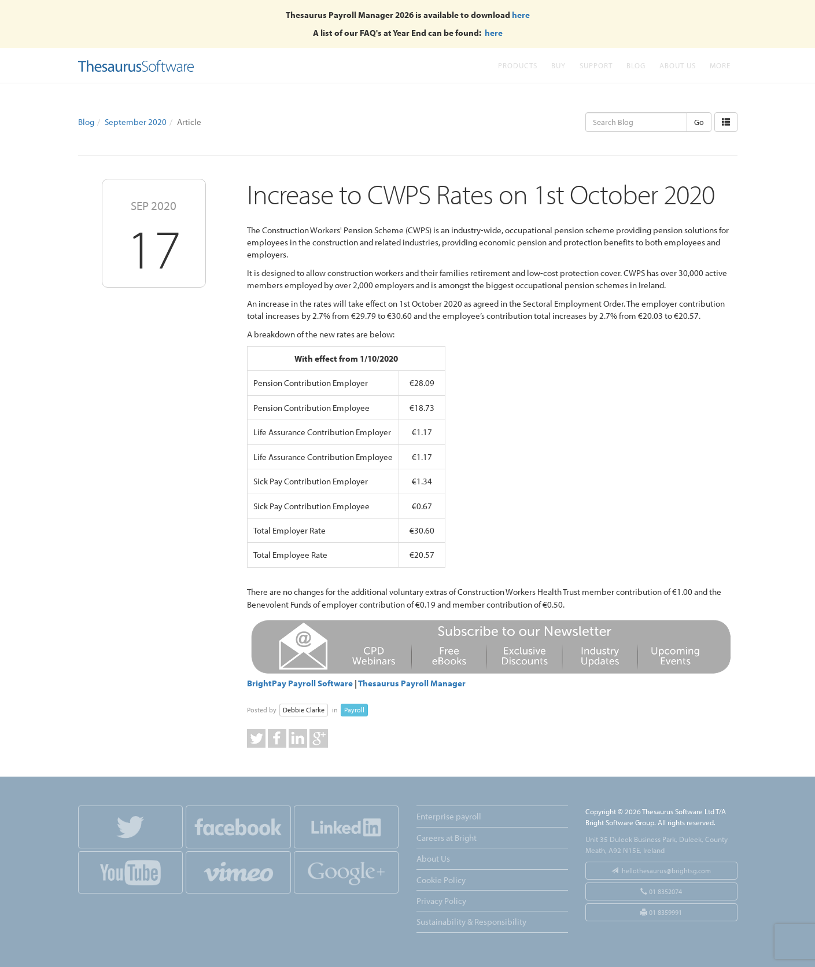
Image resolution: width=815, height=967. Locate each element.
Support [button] (596, 65)
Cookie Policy (441, 879)
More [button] (720, 65)
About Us (677, 65)
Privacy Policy (441, 900)
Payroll (354, 709)
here (521, 14)
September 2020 (136, 121)
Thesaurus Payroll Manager (412, 683)
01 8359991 (661, 912)
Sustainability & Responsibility (471, 921)
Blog (636, 65)
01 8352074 (661, 891)
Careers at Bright (446, 837)
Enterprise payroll (448, 816)
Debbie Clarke (303, 709)
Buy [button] (558, 65)
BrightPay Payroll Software (300, 683)
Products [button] (517, 65)
